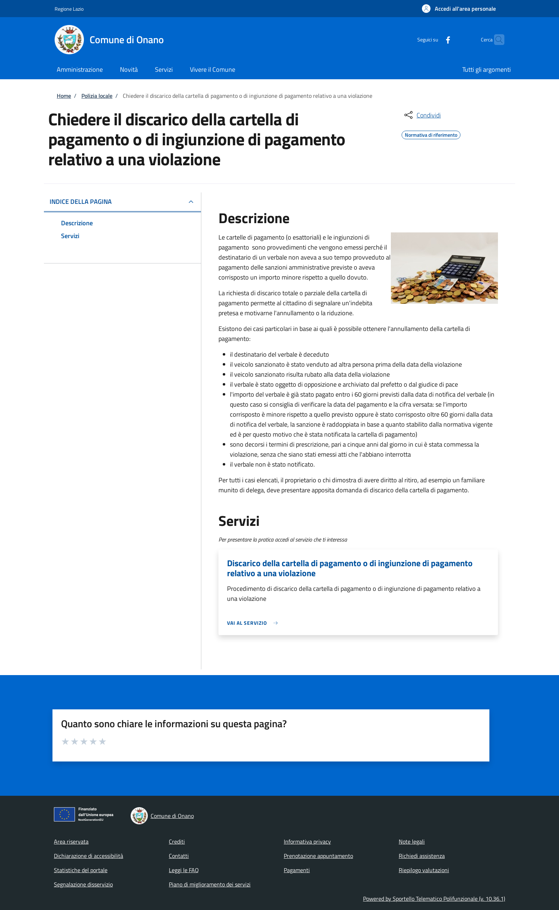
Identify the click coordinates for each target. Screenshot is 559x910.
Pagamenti (297, 870)
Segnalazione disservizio (83, 884)
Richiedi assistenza (422, 855)
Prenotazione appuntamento (318, 855)
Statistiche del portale (80, 870)
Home (64, 95)
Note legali (412, 841)
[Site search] (495, 39)
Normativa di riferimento (431, 134)
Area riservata (71, 841)
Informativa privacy (307, 841)
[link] (254, 623)
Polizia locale (96, 95)
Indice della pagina (81, 201)
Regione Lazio (69, 8)
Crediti (177, 841)
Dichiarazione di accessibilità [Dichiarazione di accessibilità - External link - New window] (88, 855)
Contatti (179, 855)
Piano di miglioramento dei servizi (210, 884)
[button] (458, 8)
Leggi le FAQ (184, 870)
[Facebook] (434, 39)
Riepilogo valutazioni (424, 870)
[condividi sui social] (422, 115)
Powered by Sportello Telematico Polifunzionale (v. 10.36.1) (434, 898)
